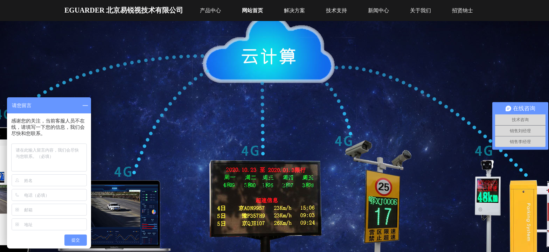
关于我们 (420, 10)
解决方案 (294, 10)
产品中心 (210, 10)
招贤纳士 (462, 10)
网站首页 (252, 10)
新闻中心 (378, 10)
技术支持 (336, 10)
